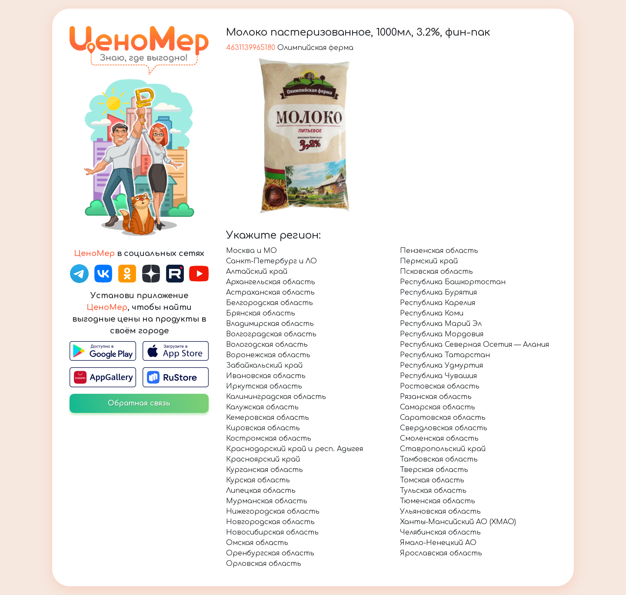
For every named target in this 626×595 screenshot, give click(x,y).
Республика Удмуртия (441, 365)
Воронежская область (268, 355)
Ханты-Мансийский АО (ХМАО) (458, 522)
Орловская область (263, 564)
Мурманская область (266, 501)
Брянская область (260, 313)
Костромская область (268, 438)
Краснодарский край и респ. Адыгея (294, 449)
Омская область (257, 543)
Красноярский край (263, 459)
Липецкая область (261, 491)
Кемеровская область (267, 418)
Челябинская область (440, 532)
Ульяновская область (440, 511)
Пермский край (429, 261)
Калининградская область (276, 397)
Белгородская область (269, 303)
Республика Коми (431, 313)
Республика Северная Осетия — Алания (474, 345)
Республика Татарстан (445, 355)
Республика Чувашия (438, 376)
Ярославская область (441, 553)
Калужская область (262, 407)
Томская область (432, 480)
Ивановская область (266, 376)
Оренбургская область (270, 553)
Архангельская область (270, 282)
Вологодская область (267, 345)
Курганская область (264, 470)
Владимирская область (270, 324)
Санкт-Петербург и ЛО (271, 261)
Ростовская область (439, 386)
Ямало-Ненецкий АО (438, 543)
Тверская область (434, 470)
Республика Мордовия (441, 334)
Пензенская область (439, 251)
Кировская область (263, 428)
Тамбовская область (439, 459)
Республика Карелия (437, 303)
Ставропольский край (443, 449)
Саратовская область (443, 418)
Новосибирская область (272, 532)
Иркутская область (264, 386)
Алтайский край (256, 272)
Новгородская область (270, 522)
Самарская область (437, 407)
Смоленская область (439, 438)
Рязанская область (436, 397)
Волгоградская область (271, 334)
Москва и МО (251, 251)
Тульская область (433, 491)
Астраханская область (270, 292)
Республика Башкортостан (453, 282)
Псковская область (436, 272)
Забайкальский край (264, 365)
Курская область (258, 480)
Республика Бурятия (438, 292)
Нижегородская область (273, 511)
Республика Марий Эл (441, 324)
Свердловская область (443, 428)
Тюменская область (437, 501)
